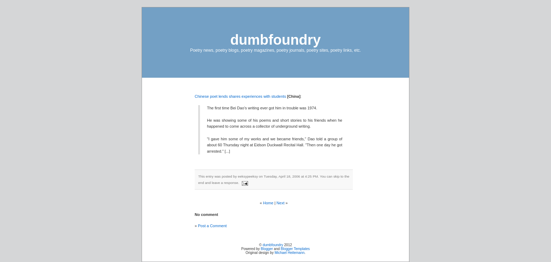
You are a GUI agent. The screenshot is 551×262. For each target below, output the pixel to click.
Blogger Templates (295, 249)
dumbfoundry (275, 39)
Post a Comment (212, 226)
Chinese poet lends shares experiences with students (240, 96)
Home (268, 203)
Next (281, 203)
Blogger (267, 249)
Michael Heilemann (290, 253)
